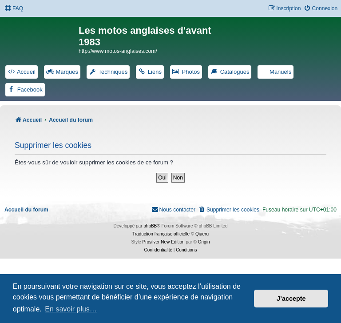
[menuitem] (13, 9)
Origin (204, 241)
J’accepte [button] (291, 298)
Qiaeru (202, 233)
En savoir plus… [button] (71, 309)
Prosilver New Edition (164, 241)
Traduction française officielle (161, 233)
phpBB (150, 225)
